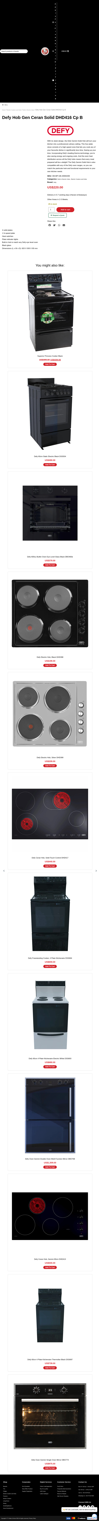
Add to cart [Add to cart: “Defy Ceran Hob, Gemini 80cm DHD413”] (50, 1267)
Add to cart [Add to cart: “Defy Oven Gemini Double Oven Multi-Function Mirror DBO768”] (50, 1167)
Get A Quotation (26, 1486)
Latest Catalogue (44, 1493)
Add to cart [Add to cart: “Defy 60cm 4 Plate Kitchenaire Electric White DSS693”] (50, 1067)
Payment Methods (61, 1491)
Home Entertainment (8, 1508)
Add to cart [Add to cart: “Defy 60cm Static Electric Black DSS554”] (50, 465)
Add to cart (65, 210)
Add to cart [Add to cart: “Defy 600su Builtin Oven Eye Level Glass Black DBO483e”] (50, 565)
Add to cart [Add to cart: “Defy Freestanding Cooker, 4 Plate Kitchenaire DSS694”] (50, 966)
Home (3, 110)
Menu (5, 105)
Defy (55, 182)
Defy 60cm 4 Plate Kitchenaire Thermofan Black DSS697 (50, 1360)
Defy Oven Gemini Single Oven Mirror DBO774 (50, 1460)
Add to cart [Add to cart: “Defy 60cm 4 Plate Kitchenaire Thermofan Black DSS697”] (50, 1368)
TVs (4, 1488)
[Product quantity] (51, 209)
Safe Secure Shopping (62, 1496)
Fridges (5, 1491)
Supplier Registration (27, 1491)
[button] (49, 225)
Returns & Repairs (61, 1493)
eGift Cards (43, 1491)
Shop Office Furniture (27, 1488)
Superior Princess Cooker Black (50, 356)
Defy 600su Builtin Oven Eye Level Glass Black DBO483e (50, 557)
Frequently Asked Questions (64, 1488)
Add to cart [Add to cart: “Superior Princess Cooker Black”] (50, 364)
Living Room (6, 1501)
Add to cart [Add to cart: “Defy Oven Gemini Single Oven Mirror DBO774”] (50, 1468)
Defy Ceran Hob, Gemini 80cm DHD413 (50, 1259)
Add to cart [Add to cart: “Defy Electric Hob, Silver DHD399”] (50, 766)
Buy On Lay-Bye (44, 1488)
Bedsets (5, 1486)
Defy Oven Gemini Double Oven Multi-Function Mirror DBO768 (50, 1159)
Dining (4, 1503)
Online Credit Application (46, 1486)
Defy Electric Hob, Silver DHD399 (50, 758)
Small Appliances (7, 1505)
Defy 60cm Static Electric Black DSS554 (50, 456)
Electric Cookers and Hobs (14, 110)
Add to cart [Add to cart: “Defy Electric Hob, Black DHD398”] (50, 665)
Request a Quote (57, 215)
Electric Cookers (7, 1498)
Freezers (5, 1496)
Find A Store (60, 1486)
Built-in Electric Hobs (28, 110)
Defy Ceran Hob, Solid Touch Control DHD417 (50, 858)
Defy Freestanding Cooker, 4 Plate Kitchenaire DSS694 (50, 958)
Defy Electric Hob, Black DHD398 (50, 657)
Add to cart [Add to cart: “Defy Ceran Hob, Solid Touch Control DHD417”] (50, 866)
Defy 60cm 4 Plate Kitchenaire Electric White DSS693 (50, 1059)
